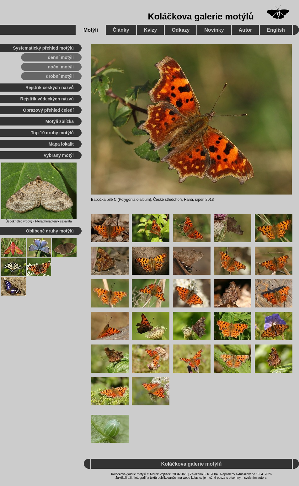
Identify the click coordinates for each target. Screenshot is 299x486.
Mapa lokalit (61, 144)
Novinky (214, 30)
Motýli (90, 30)
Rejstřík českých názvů (49, 87)
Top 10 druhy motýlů (52, 132)
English (276, 30)
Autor (245, 30)
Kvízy (150, 30)
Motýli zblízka (59, 121)
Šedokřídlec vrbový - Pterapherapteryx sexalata (39, 221)
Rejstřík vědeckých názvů (47, 98)
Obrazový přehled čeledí (48, 110)
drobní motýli (60, 76)
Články (121, 30)
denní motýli (61, 57)
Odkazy (181, 30)
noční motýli (61, 66)
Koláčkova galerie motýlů (201, 16)
